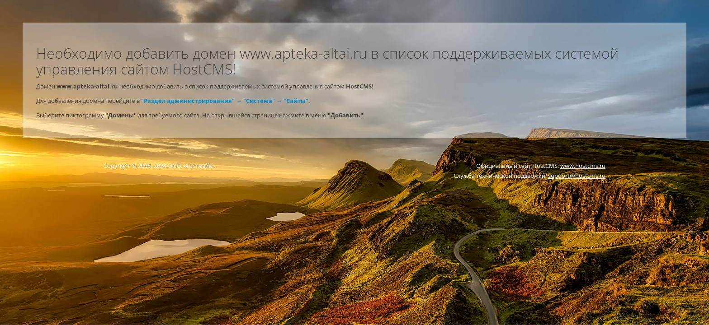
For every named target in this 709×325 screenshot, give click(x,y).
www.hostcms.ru (582, 166)
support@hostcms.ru (576, 176)
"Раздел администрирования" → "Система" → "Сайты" (224, 101)
